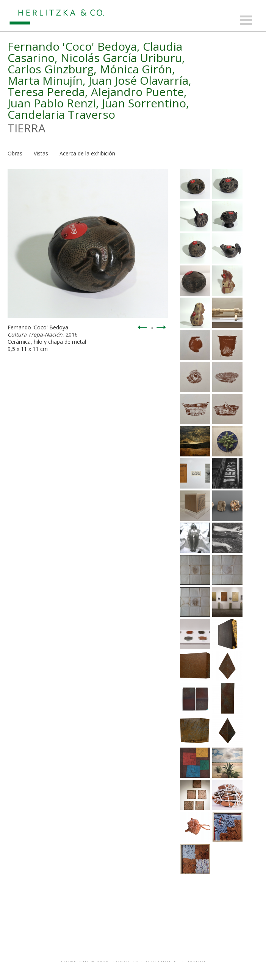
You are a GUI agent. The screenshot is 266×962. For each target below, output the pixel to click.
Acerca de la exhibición (87, 153)
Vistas (41, 153)
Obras (15, 153)
